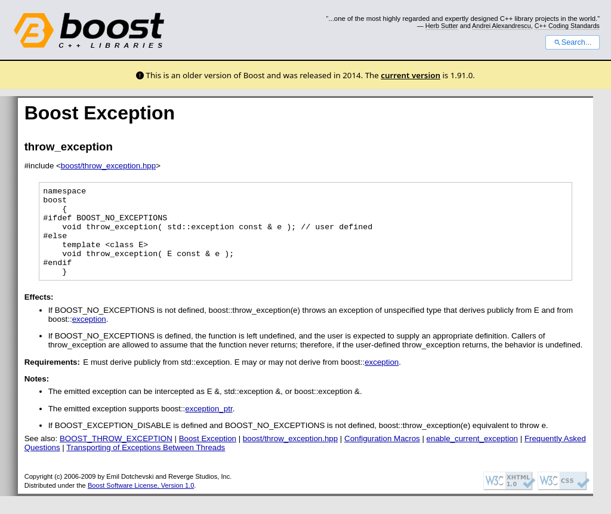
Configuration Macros (382, 456)
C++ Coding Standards (567, 25)
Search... (572, 42)
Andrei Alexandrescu (501, 25)
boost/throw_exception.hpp (108, 165)
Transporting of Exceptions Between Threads (145, 465)
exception (89, 337)
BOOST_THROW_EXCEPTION (116, 456)
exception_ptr (208, 426)
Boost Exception (207, 456)
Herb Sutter (441, 25)
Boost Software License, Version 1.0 (141, 503)
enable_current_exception (472, 456)
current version (410, 75)
